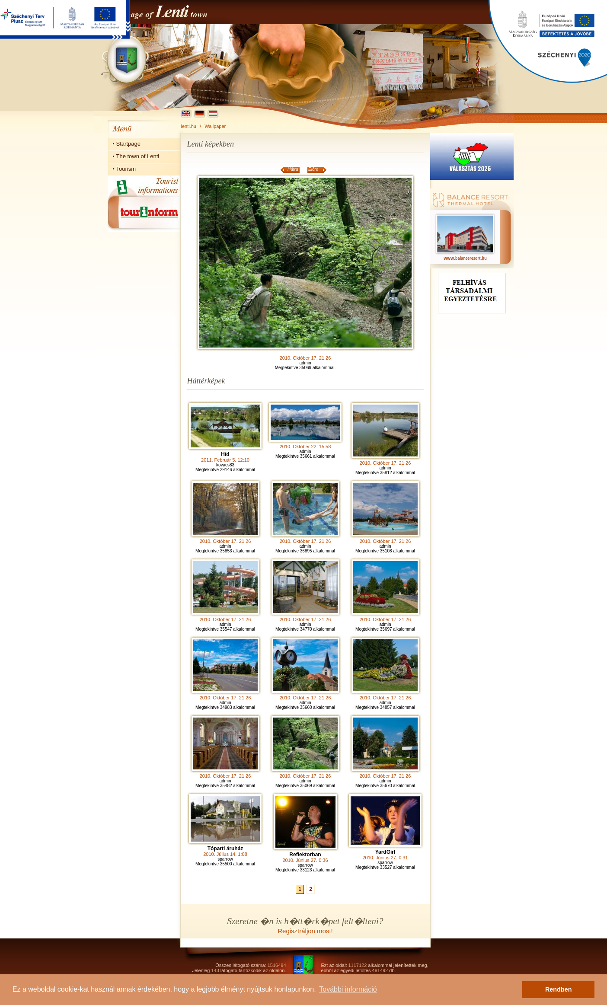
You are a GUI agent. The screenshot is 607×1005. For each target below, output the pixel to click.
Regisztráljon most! (305, 931)
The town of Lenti (138, 156)
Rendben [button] (558, 989)
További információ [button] (348, 989)
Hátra (293, 169)
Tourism (126, 169)
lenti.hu (188, 126)
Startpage (128, 143)
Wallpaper (215, 126)
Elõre (313, 169)
